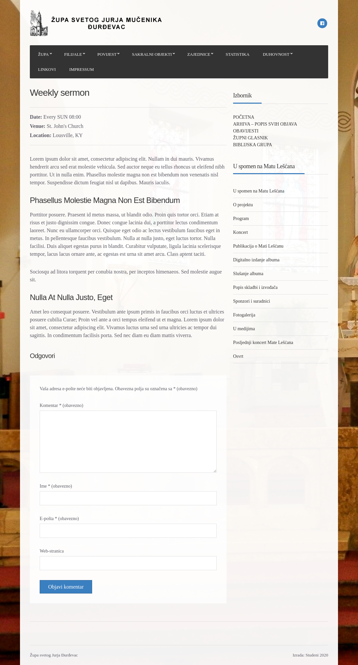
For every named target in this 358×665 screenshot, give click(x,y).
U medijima (244, 328)
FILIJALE (73, 54)
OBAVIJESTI (246, 131)
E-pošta (59, 518)
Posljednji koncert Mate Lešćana (263, 342)
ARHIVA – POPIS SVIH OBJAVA (265, 124)
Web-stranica (52, 551)
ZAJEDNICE (198, 54)
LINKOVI (47, 69)
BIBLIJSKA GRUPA (252, 144)
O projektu (243, 204)
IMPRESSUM (81, 69)
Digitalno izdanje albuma (256, 259)
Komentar (61, 405)
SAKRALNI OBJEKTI (152, 54)
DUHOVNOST (276, 54)
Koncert (240, 232)
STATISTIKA (237, 54)
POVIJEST (107, 54)
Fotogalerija (244, 314)
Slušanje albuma (248, 273)
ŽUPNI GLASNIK (250, 137)
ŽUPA (43, 54)
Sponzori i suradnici (251, 301)
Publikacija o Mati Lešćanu (258, 246)
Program (241, 218)
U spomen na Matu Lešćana (258, 191)
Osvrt (238, 356)
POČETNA (243, 117)
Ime (56, 486)
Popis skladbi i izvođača (255, 287)
